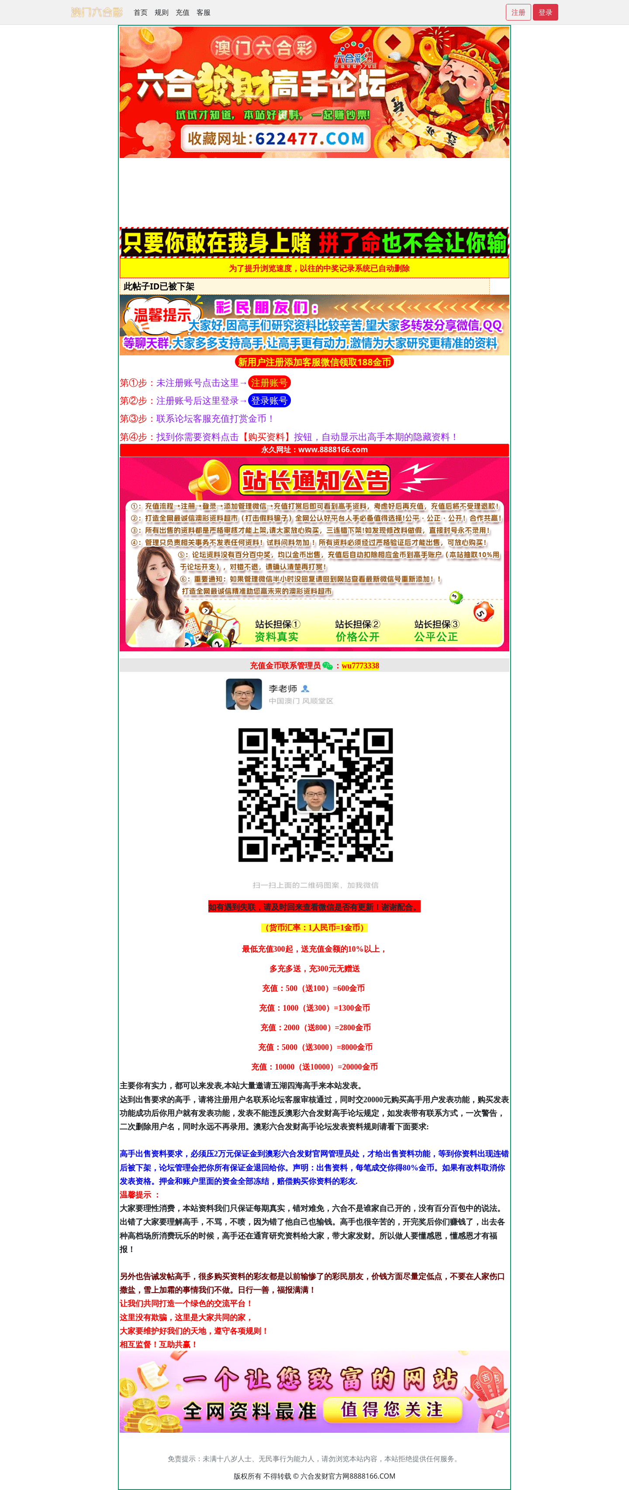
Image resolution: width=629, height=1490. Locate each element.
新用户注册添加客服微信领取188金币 (314, 362)
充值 (183, 12)
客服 (204, 12)
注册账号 (269, 382)
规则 (162, 12)
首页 (141, 12)
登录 (546, 12)
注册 (518, 12)
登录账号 (269, 400)
